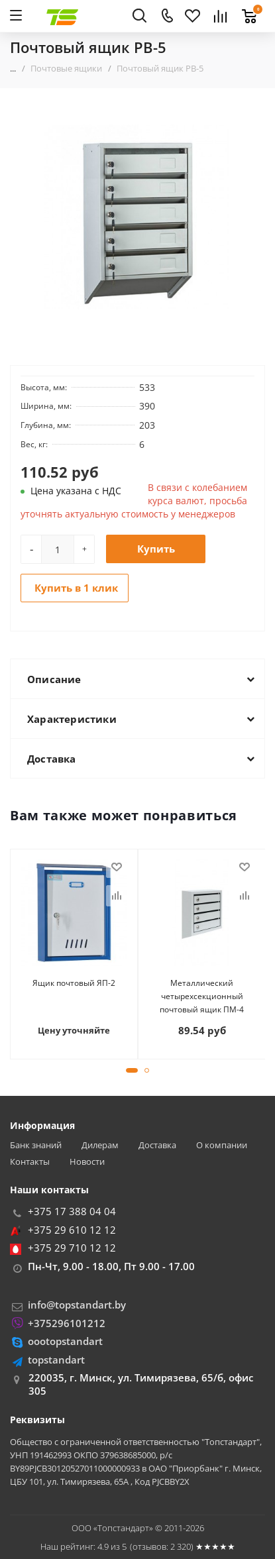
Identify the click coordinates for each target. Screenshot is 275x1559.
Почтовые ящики (66, 68)
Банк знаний (36, 1145)
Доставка (157, 1145)
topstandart (56, 1359)
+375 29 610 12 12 (72, 1229)
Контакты (30, 1161)
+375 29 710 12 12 (72, 1247)
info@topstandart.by (77, 1304)
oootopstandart (65, 1341)
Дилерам (100, 1145)
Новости (87, 1161)
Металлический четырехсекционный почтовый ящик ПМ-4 (202, 996)
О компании (221, 1145)
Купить (156, 548)
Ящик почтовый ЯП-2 (73, 983)
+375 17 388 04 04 (72, 1211)
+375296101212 (66, 1323)
